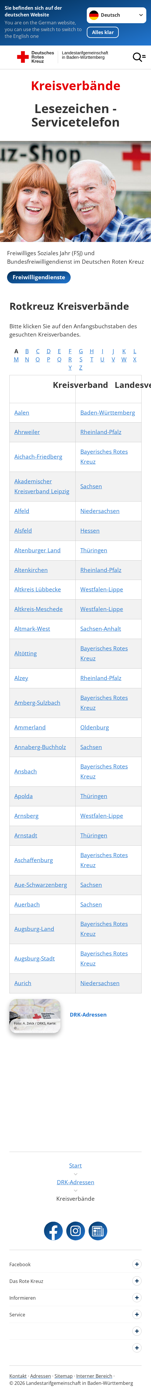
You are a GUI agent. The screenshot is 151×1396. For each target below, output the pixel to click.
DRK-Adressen (88, 1014)
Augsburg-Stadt (34, 958)
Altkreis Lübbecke (37, 589)
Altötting (25, 653)
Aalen (21, 412)
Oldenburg (94, 727)
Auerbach (27, 904)
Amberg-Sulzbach (37, 703)
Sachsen (91, 486)
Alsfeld (23, 530)
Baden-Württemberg (107, 412)
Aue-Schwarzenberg (40, 885)
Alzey (21, 678)
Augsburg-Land (34, 929)
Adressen (40, 1376)
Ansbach (25, 771)
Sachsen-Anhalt (100, 629)
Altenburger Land (37, 550)
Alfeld (21, 511)
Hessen (90, 530)
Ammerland (30, 727)
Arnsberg (26, 816)
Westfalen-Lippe (101, 589)
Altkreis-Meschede (38, 609)
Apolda (23, 796)
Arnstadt (25, 835)
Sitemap (64, 1376)
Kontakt (18, 1376)
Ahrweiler (27, 432)
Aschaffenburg (33, 860)
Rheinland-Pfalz (100, 432)
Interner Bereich (94, 1376)
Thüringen (93, 550)
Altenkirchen (31, 570)
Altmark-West (32, 629)
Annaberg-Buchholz (40, 747)
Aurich (22, 983)
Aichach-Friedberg (38, 456)
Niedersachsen (100, 511)
